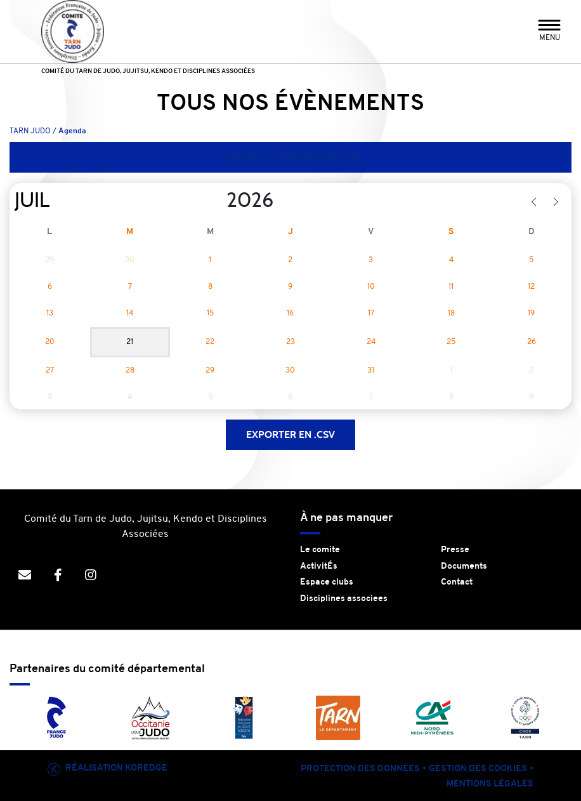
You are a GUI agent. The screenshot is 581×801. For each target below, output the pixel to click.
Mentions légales (490, 784)
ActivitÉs (318, 566)
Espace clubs (326, 582)
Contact (457, 582)
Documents (464, 566)
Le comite (320, 550)
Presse (455, 550)
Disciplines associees (344, 599)
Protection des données (360, 769)
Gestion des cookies (478, 769)
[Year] (216, 200)
